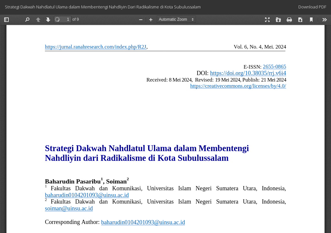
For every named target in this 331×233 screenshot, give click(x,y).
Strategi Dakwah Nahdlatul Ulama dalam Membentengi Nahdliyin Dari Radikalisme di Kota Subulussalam (103, 7)
